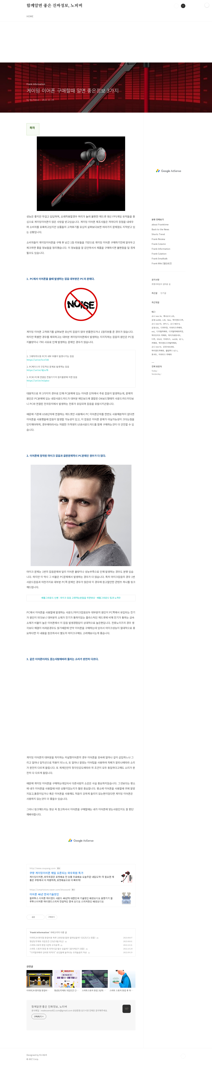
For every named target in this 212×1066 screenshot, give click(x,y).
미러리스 (166, 339)
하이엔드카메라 (158, 350)
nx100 (174, 339)
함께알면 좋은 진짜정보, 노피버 (54, 6)
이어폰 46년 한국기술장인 (44, 894)
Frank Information (39, 932)
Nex (169, 319)
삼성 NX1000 (168, 346)
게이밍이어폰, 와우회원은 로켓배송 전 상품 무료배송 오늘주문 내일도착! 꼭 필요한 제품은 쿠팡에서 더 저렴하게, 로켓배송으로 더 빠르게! (72, 878)
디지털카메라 (161, 331)
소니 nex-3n (157, 316)
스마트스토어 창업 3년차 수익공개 (44, 945)
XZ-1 (181, 339)
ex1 (153, 331)
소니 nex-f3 (156, 323)
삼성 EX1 (155, 327)
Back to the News (160, 229)
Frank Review (158, 239)
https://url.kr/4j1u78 (37, 370)
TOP (183, 1056)
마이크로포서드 (174, 335)
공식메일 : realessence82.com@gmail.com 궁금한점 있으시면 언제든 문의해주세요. (69, 1010)
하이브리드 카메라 (159, 335)
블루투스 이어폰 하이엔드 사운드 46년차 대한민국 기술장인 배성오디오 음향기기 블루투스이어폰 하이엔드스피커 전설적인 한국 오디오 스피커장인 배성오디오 (71, 899)
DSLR (159, 339)
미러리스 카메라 (165, 354)
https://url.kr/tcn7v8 (38, 359)
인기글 (163, 293)
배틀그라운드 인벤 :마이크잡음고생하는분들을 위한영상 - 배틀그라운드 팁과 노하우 (81, 597)
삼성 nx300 (156, 319)
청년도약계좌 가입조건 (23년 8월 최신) (47, 941)
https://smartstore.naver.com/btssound (50, 889)
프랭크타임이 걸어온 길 (161, 284)
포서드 (154, 354)
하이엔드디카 (178, 319)
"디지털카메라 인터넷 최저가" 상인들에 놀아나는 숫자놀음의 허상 (58, 952)
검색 (176, 6)
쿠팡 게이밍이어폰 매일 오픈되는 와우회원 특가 (56, 873)
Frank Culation (159, 253)
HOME (29, 16)
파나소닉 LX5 (168, 316)
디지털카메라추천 (176, 331)
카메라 (154, 342)
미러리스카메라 (175, 327)
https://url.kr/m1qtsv (38, 380)
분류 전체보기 (158, 219)
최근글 (154, 293)
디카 (153, 339)
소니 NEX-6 (175, 323)
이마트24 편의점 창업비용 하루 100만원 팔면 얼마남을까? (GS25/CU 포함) (62, 937)
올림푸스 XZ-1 (172, 350)
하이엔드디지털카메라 (167, 342)
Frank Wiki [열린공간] (162, 263)
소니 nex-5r (156, 346)
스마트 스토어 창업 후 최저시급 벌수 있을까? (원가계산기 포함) (57, 948)
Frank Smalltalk (159, 258)
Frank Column (159, 243)
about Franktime (160, 224)
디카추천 (164, 327)
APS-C (166, 323)
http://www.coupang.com (43, 868)
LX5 (164, 319)
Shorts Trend (158, 234)
